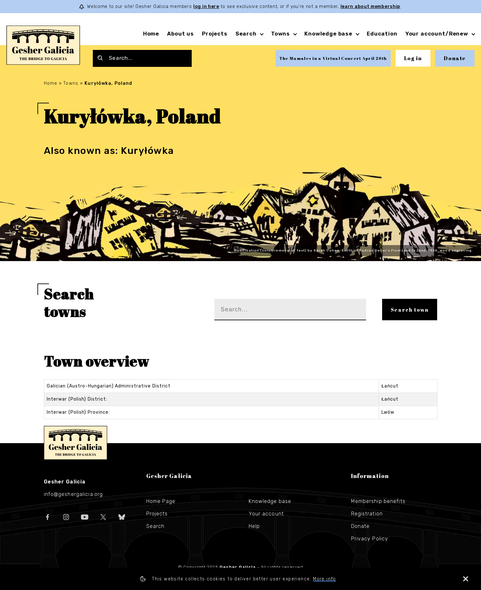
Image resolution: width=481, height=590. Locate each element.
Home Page (161, 501)
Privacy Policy (370, 539)
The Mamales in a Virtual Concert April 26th (333, 58)
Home (151, 33)
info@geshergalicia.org (73, 494)
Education (382, 33)
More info (324, 579)
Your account (266, 514)
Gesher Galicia (75, 443)
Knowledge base (328, 33)
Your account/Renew (436, 33)
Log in (413, 58)
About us (180, 33)
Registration (367, 514)
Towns (280, 33)
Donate (455, 58)
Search (246, 33)
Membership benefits (378, 501)
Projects (215, 33)
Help (254, 526)
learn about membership (370, 6)
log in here (206, 6)
